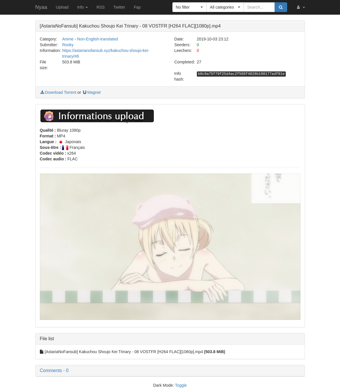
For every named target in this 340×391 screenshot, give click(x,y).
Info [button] (82, 7)
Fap (137, 7)
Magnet (91, 92)
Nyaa (41, 7)
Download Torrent (58, 92)
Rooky (68, 44)
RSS (100, 7)
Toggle (181, 385)
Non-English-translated (97, 39)
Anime (68, 39)
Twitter (119, 7)
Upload (62, 7)
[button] (300, 7)
